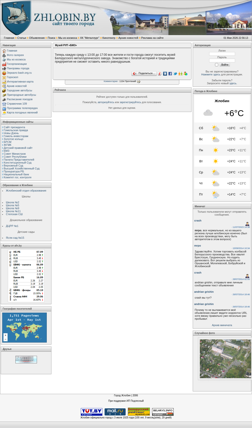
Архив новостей (128, 37)
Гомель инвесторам (16, 136)
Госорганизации (17, 63)
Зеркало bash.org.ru (19, 72)
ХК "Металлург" (89, 37)
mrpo (197, 245)
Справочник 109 (17, 103)
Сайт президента (14, 127)
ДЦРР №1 (12, 225)
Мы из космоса (67, 37)
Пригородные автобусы (21, 94)
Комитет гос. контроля (17, 177)
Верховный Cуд (13, 165)
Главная (9, 37)
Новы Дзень (11, 133)
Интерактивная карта (20, 81)
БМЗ (6, 150)
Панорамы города (18, 68)
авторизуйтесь (106, 102)
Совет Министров (15, 153)
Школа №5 (12, 205)
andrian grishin (204, 291)
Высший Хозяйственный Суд (21, 168)
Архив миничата (222, 325)
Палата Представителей (19, 159)
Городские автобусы (19, 90)
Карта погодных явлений (22, 112)
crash (197, 220)
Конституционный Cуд (17, 162)
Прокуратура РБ (14, 171)
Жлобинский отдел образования (26, 190)
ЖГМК (7, 144)
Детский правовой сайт (18, 147)
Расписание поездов (20, 99)
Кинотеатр (108, 37)
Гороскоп (12, 77)
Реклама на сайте (152, 37)
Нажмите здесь (210, 74)
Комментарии (111, 81)
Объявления (37, 37)
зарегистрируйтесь (130, 102)
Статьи (21, 37)
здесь (233, 83)
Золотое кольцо (13, 139)
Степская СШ (14, 214)
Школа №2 (12, 202)
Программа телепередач (22, 108)
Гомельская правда (16, 130)
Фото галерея (15, 55)
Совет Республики (15, 156)
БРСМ (7, 141)
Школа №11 (13, 211)
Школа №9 (12, 208)
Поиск (51, 37)
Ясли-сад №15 (15, 237)
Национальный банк (16, 174)
